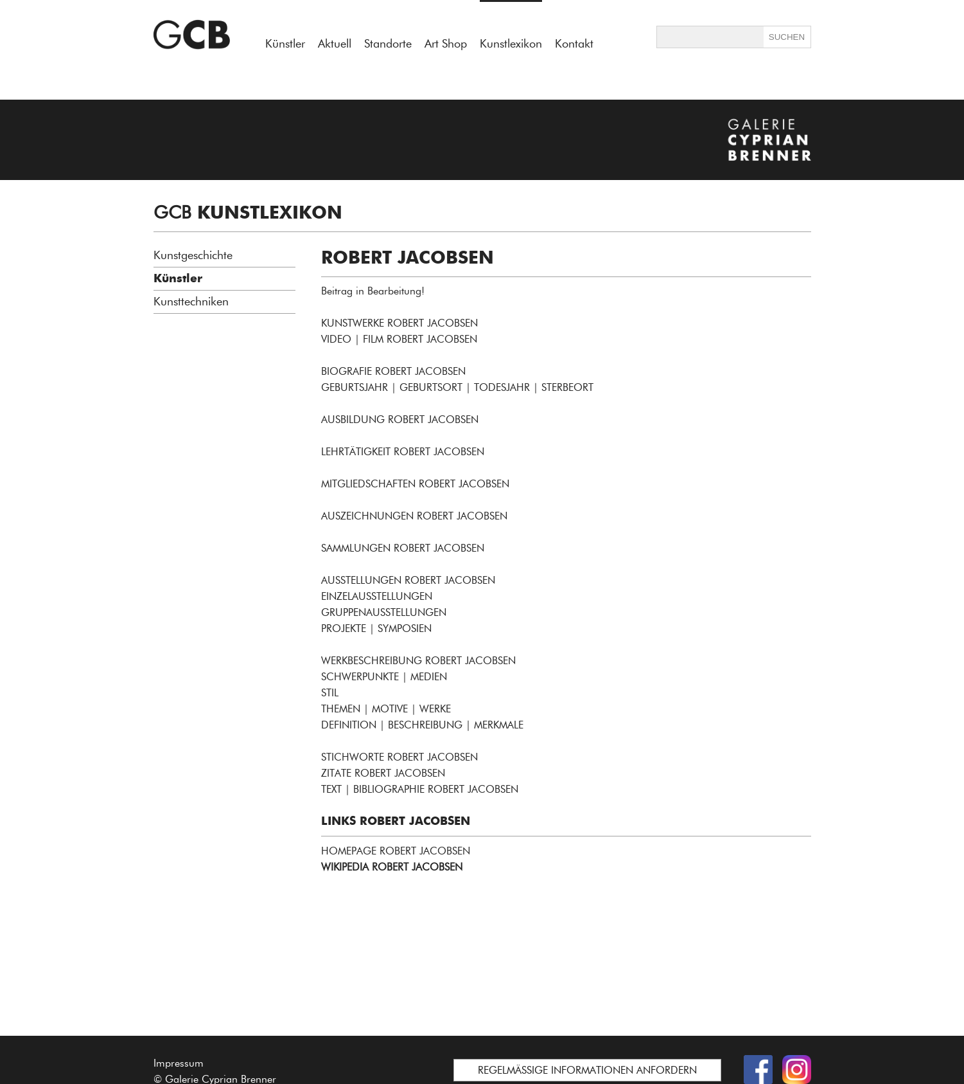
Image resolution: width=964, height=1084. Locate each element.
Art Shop (446, 44)
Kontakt (574, 44)
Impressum (178, 1063)
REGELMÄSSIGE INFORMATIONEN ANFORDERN (587, 1070)
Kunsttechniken (191, 301)
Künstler (285, 44)
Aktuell (334, 44)
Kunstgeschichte (192, 255)
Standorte (388, 44)
